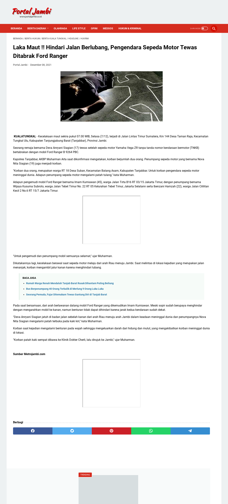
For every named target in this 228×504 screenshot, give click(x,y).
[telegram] (134, 453)
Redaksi (170, 247)
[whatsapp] (107, 453)
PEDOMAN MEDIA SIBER (114, 491)
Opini (96, 22)
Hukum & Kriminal (132, 22)
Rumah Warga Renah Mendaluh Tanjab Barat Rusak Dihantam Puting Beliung (70, 297)
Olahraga (62, 22)
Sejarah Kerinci (174, 265)
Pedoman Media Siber (179, 259)
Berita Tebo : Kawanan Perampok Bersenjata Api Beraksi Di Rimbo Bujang (185, 75)
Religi (168, 225)
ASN (167, 183)
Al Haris (170, 195)
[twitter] (53, 453)
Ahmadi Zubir (173, 189)
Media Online (173, 207)
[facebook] (26, 453)
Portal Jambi (119, 498)
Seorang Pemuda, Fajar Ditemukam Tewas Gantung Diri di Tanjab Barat (66, 308)
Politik (169, 219)
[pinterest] (80, 453)
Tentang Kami (174, 253)
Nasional (170, 213)
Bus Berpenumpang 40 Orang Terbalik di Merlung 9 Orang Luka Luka (65, 302)
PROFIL (135, 491)
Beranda (18, 22)
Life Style (81, 22)
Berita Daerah (39, 22)
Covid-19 (170, 201)
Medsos (110, 22)
